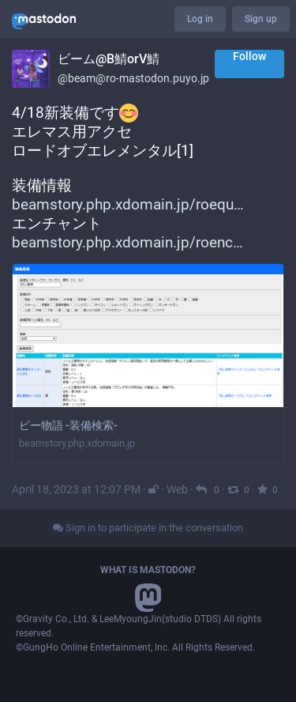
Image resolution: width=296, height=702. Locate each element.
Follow (249, 56)
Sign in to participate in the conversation (148, 528)
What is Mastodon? (148, 570)
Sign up (261, 19)
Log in (200, 19)
